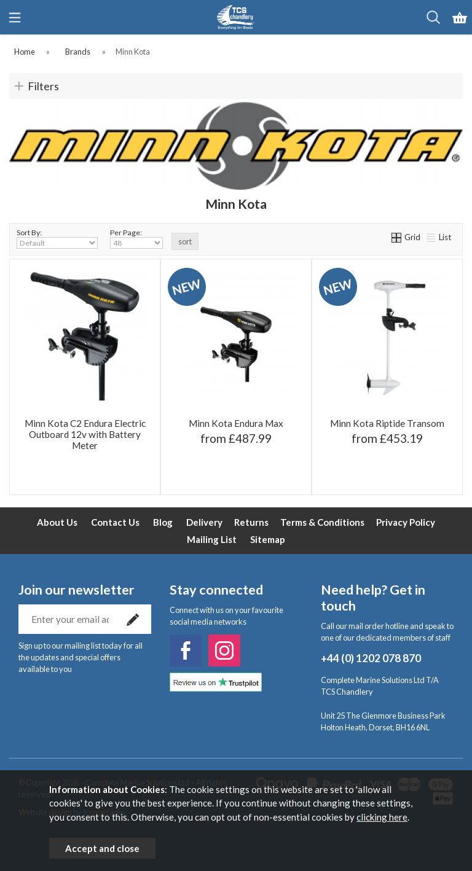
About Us (57, 522)
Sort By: (57, 238)
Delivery (204, 522)
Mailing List (212, 539)
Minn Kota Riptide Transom (387, 423)
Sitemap (267, 539)
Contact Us (115, 522)
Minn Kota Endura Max (236, 423)
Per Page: (136, 238)
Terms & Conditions (322, 522)
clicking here (381, 816)
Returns (251, 522)
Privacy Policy (405, 522)
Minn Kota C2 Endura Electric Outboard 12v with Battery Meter (85, 434)
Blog (163, 522)
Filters (43, 86)
